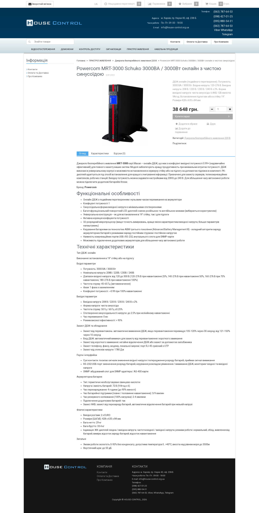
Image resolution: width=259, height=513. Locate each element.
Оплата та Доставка (197, 42)
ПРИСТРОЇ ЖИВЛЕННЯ (138, 49)
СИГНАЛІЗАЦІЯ (113, 49)
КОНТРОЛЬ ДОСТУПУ (89, 49)
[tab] (82, 153)
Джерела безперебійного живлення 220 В (136, 60)
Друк (211, 124)
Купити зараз (202, 116)
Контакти (175, 42)
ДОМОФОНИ (67, 49)
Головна (81, 60)
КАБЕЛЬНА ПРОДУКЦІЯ (166, 49)
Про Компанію (221, 42)
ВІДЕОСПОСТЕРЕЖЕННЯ (43, 49)
